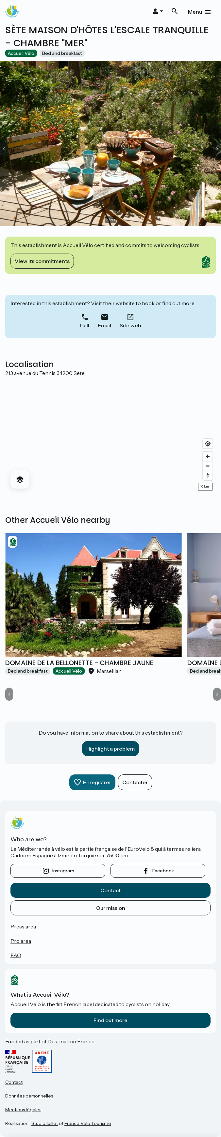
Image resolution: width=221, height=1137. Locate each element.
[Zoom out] (207, 466)
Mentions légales (23, 1110)
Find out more (111, 1020)
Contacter (135, 782)
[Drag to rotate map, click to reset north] (207, 475)
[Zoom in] (207, 456)
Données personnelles (29, 1096)
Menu (195, 11)
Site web (130, 325)
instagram (63, 871)
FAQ (15, 955)
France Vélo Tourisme (87, 1123)
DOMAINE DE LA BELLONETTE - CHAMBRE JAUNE (79, 662)
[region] (110, 435)
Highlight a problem (110, 748)
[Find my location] (207, 443)
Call (84, 325)
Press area (23, 926)
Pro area (20, 941)
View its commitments (42, 261)
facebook (163, 871)
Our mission (110, 908)
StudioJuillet (44, 1123)
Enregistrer (97, 782)
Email (104, 325)
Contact (110, 890)
